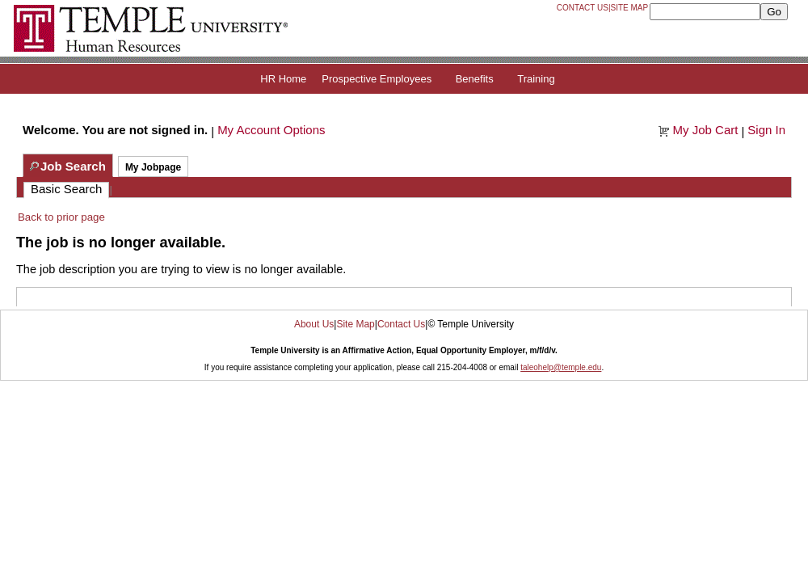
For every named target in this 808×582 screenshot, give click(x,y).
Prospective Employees (376, 79)
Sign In (766, 130)
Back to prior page (61, 217)
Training (535, 79)
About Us (314, 324)
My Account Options (271, 130)
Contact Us (582, 7)
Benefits (475, 79)
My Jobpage (153, 167)
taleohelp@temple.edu (560, 367)
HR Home (283, 79)
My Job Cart (706, 130)
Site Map (630, 7)
